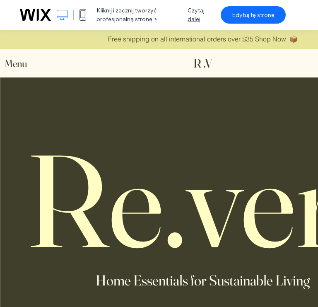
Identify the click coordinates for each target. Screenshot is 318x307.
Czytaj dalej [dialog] (196, 15)
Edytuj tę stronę (253, 15)
